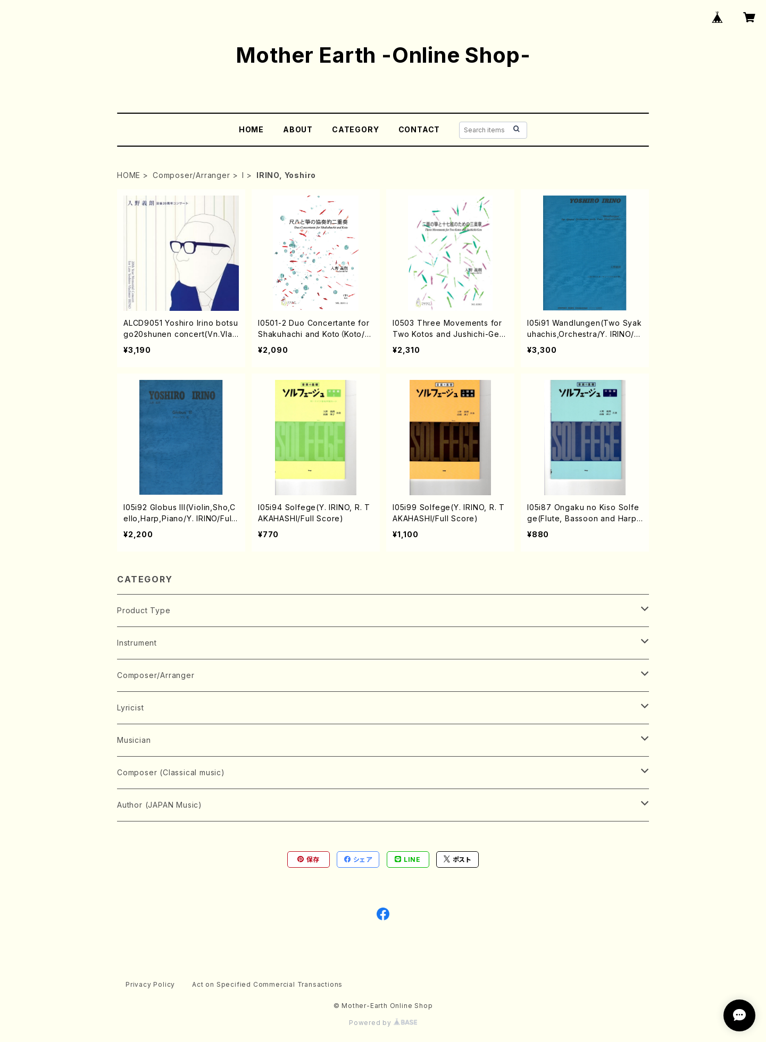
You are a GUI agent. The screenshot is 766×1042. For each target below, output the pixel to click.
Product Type (144, 610)
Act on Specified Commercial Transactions (267, 984)
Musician (134, 739)
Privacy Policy (150, 984)
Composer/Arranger (191, 175)
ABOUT (298, 129)
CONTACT (419, 129)
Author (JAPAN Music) (159, 804)
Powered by (383, 1023)
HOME (251, 129)
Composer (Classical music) (171, 772)
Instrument (137, 642)
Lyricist (130, 707)
